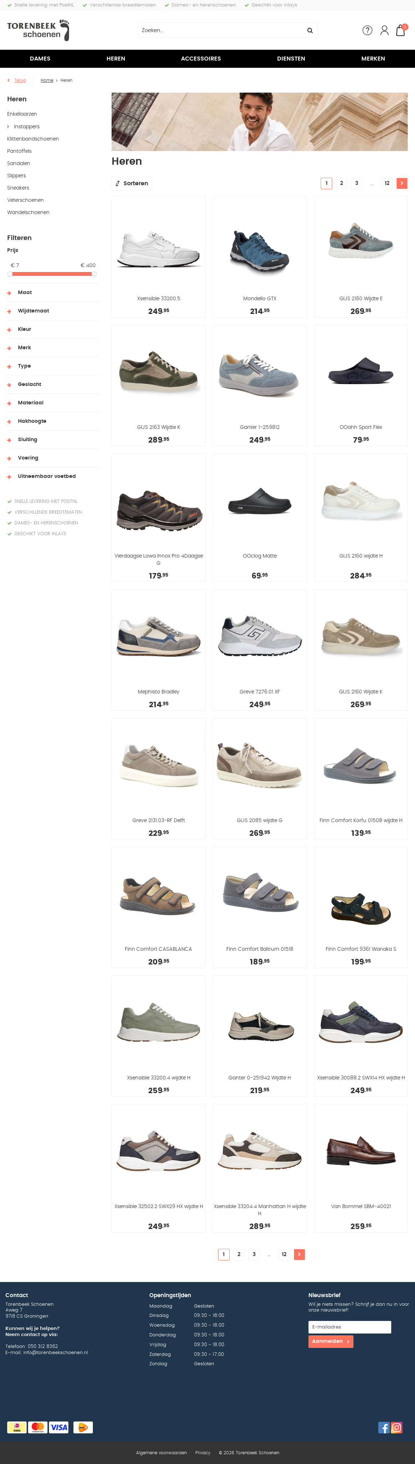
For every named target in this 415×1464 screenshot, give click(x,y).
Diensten (291, 59)
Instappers (26, 126)
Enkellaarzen (22, 114)
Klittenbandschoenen (33, 139)
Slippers (16, 175)
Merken (373, 59)
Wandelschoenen (28, 212)
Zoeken (310, 30)
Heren (116, 59)
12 (387, 183)
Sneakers (18, 188)
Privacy (202, 1453)
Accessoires (201, 59)
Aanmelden (327, 1341)
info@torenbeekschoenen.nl (55, 1352)
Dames (40, 59)
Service (367, 30)
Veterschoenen (25, 200)
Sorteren (135, 183)
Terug (20, 80)
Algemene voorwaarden (161, 1453)
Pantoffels (19, 151)
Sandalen (18, 163)
